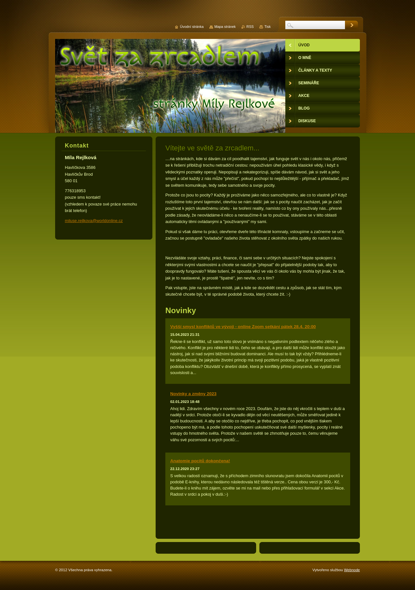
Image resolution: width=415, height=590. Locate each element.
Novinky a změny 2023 (193, 393)
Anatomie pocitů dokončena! (200, 460)
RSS (250, 27)
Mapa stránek (225, 27)
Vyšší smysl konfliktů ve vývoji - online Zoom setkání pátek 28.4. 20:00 (243, 326)
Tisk (267, 27)
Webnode (352, 570)
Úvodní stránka (192, 27)
